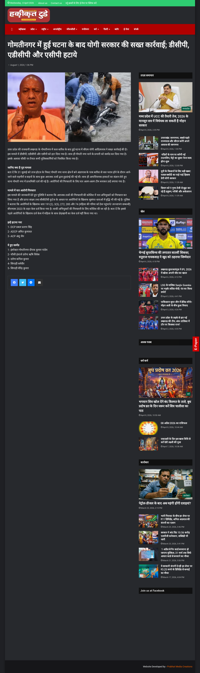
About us (42, 3)
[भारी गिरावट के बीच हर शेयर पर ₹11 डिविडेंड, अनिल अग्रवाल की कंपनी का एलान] (148, 521)
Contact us (56, 3)
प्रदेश (33, 29)
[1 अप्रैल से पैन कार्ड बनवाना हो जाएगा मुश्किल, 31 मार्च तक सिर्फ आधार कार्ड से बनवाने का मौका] (148, 554)
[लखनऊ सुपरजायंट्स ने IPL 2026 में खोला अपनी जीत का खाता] (148, 274)
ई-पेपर (126, 29)
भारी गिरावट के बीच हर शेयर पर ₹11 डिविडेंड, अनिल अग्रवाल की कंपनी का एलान (175, 519)
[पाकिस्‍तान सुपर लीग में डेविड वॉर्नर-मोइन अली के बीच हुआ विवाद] (148, 307)
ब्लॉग (117, 29)
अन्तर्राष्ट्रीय (57, 29)
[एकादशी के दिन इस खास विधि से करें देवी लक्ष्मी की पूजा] (148, 444)
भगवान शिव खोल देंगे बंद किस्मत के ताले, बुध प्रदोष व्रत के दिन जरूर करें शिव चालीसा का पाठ (165, 406)
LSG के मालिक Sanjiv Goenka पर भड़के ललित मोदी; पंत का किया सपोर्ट (176, 288)
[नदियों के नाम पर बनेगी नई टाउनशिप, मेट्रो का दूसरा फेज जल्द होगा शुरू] (148, 159)
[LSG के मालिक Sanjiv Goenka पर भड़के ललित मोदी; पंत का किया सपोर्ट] (148, 290)
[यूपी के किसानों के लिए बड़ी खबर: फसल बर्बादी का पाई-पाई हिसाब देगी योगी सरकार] (148, 176)
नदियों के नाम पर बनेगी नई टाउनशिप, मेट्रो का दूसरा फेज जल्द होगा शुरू (176, 158)
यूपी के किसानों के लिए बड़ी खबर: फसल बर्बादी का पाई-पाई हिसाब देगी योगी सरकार (176, 175)
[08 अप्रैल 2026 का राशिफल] (148, 428)
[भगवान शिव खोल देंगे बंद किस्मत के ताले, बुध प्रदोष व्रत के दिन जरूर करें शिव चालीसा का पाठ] (165, 383)
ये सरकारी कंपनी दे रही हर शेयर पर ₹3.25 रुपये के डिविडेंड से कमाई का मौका (176, 569)
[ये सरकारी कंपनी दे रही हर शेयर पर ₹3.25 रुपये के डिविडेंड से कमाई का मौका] (148, 571)
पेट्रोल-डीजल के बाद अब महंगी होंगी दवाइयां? (165, 503)
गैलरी (106, 29)
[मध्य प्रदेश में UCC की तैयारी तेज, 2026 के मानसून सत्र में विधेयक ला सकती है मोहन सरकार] (165, 97)
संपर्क (136, 29)
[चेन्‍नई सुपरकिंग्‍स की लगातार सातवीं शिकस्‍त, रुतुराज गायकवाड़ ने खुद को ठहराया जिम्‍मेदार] (165, 233)
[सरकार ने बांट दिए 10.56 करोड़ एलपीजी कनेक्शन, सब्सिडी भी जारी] (148, 537)
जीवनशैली (70, 29)
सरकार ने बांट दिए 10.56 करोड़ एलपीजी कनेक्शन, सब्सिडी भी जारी (175, 536)
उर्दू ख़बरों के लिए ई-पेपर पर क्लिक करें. (81, 3)
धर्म (95, 29)
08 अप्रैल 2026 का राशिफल (174, 423)
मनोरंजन (85, 29)
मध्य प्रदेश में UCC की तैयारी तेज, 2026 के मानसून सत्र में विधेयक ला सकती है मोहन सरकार (163, 120)
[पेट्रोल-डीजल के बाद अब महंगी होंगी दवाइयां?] (165, 484)
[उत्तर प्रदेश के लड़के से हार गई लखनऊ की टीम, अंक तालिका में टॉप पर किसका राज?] (148, 322)
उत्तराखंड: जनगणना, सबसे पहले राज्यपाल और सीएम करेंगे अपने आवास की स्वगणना (175, 141)
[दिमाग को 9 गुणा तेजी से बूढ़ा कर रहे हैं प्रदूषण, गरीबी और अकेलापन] (148, 193)
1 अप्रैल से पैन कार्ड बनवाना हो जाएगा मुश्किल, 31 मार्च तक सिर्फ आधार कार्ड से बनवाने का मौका (176, 553)
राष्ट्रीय (43, 29)
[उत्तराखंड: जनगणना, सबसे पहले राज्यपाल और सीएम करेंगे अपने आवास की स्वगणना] (148, 142)
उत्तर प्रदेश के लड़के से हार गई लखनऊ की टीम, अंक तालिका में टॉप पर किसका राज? (175, 321)
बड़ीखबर (22, 29)
